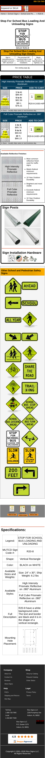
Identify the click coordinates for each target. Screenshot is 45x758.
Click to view (12, 520)
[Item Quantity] (32, 97)
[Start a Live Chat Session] (40, 722)
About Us (7, 681)
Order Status (30, 688)
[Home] (9, 3)
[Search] (11, 8)
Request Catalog (32, 684)
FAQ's (6, 699)
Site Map (7, 706)
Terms (28, 703)
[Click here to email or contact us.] (39, 1)
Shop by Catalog (32, 681)
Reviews (7, 688)
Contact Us (8, 684)
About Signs (8, 691)
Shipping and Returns (11, 703)
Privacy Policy (31, 699)
